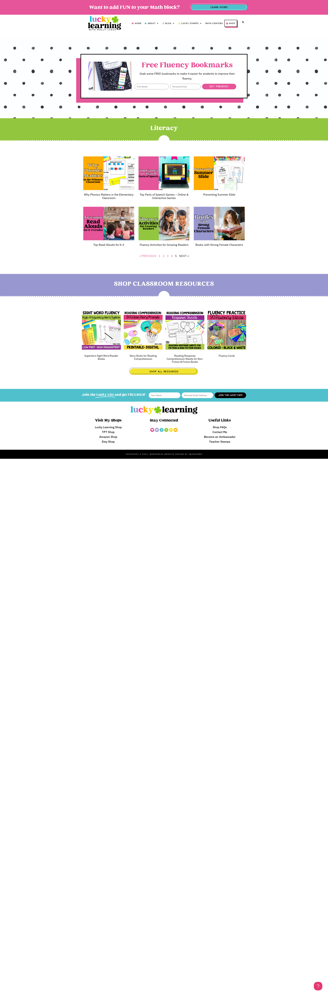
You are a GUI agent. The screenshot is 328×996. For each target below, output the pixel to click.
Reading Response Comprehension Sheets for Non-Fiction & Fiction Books (185, 358)
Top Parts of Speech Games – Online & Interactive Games (164, 196)
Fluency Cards (227, 355)
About (151, 23)
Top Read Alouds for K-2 (108, 245)
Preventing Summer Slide (219, 194)
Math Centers (214, 23)
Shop (230, 23)
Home (136, 23)
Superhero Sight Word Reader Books (101, 357)
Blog (168, 23)
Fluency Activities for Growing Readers (164, 245)
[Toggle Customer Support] (318, 986)
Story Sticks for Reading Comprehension (143, 357)
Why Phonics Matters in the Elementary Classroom (109, 196)
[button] (243, 22)
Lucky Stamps (190, 23)
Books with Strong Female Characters (219, 245)
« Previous (147, 256)
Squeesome (195, 454)
